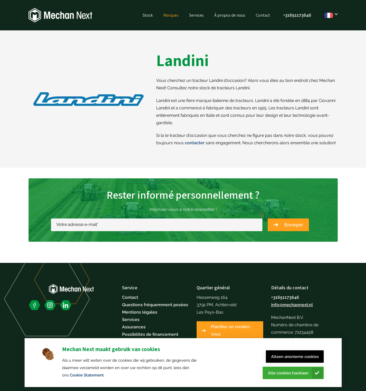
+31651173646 (285, 297)
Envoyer (293, 224)
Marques (171, 15)
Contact (263, 15)
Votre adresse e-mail (77, 224)
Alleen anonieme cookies (295, 356)
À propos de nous (229, 15)
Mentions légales (139, 312)
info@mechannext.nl (292, 304)
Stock (148, 15)
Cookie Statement (87, 375)
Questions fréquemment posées (155, 304)
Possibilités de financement (150, 334)
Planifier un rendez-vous (231, 330)
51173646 (301, 15)
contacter (195, 142)
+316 (287, 15)
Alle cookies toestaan (288, 373)
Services (196, 15)
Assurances (134, 326)
